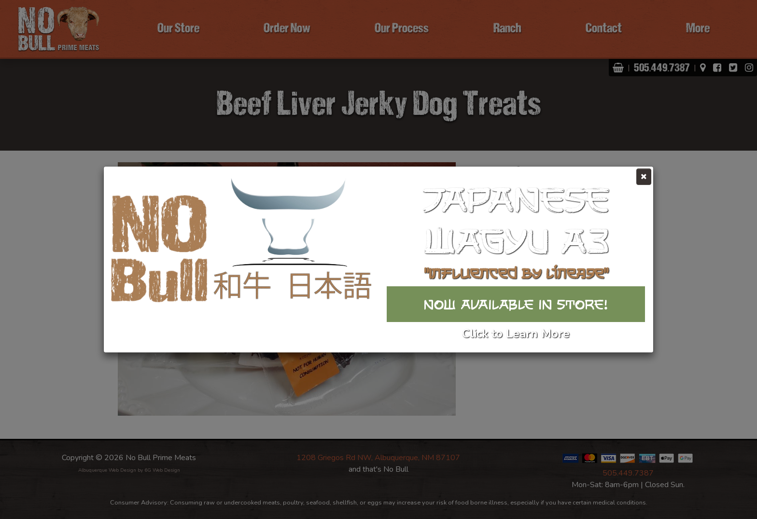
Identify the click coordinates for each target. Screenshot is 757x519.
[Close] (643, 176)
